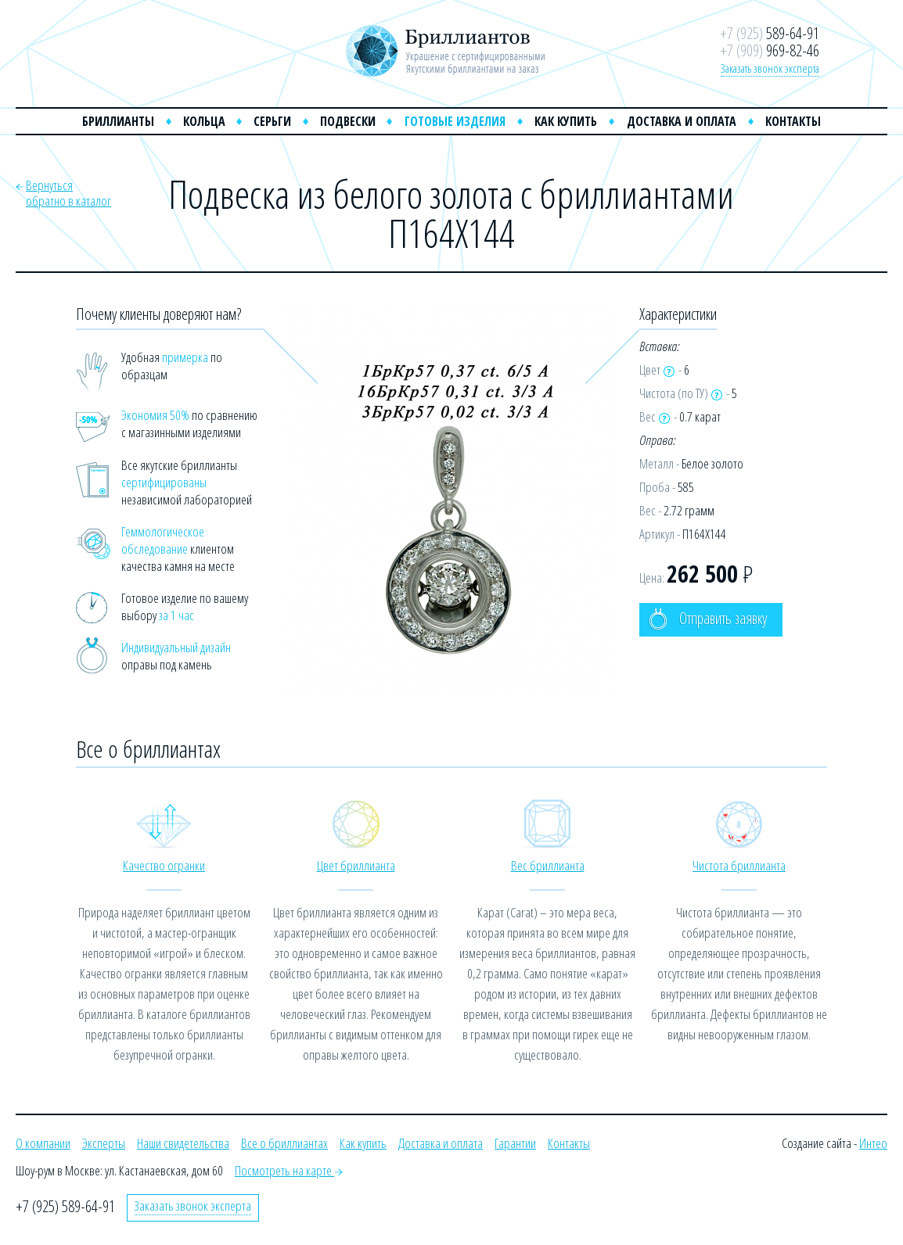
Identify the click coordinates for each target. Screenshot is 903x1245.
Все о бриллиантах (284, 1143)
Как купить (565, 121)
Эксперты (103, 1143)
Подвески (348, 121)
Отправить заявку (708, 619)
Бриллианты (118, 121)
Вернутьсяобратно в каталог (68, 193)
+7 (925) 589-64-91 (65, 1206)
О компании (43, 1143)
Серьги (272, 121)
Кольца (204, 121)
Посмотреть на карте (289, 1170)
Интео (873, 1143)
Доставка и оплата (681, 121)
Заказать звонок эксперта (770, 68)
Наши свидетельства (183, 1143)
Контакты (793, 121)
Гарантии (515, 1143)
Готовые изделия (455, 121)
